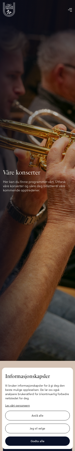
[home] (9, 9)
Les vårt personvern (17, 405)
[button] (70, 9)
